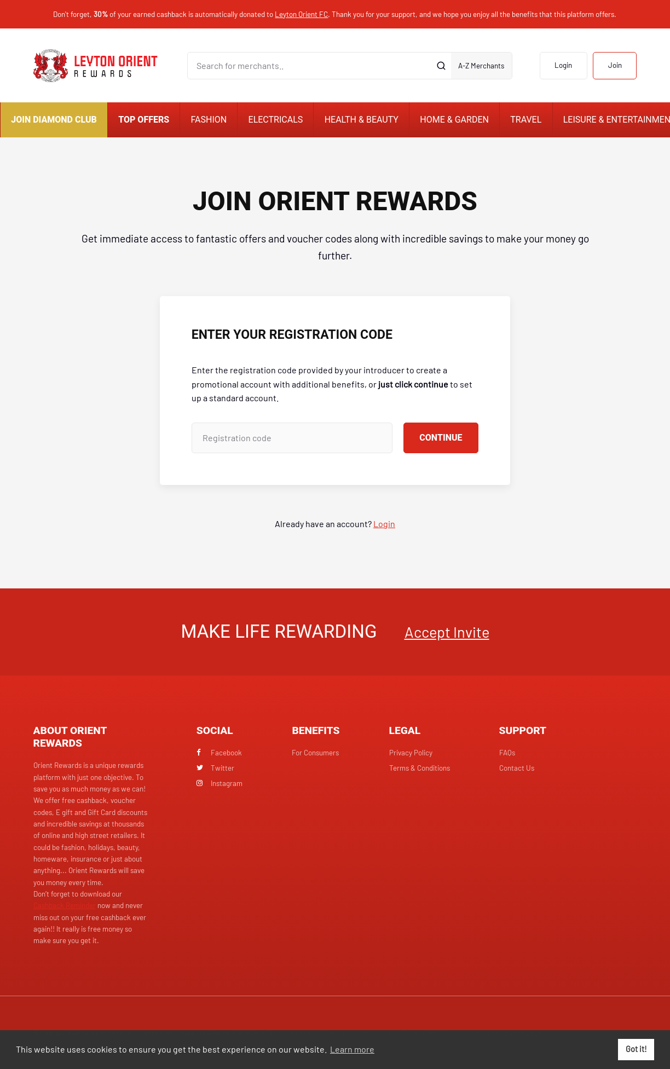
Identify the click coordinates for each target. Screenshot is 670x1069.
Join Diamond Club (54, 119)
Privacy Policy (410, 752)
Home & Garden (454, 119)
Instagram (220, 783)
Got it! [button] (636, 1049)
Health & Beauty (361, 119)
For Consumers (315, 752)
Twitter (216, 768)
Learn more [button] (352, 1049)
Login (563, 65)
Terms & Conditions (419, 768)
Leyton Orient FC (301, 14)
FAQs (507, 752)
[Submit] (441, 66)
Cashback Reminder (64, 905)
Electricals (276, 119)
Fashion (209, 119)
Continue (440, 437)
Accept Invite (447, 631)
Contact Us (516, 768)
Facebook (219, 752)
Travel (525, 119)
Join (615, 65)
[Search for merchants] (309, 66)
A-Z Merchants (481, 65)
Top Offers (143, 119)
